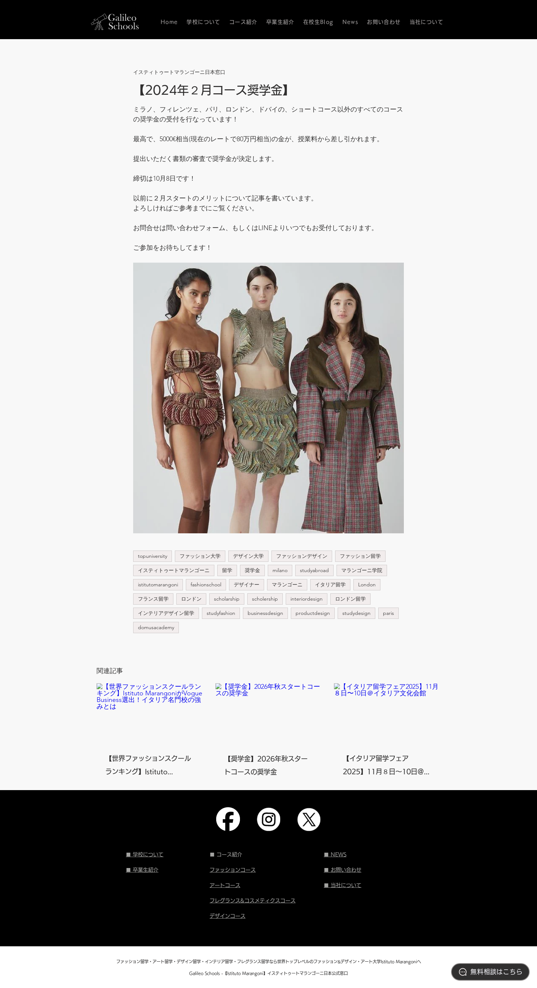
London (367, 584)
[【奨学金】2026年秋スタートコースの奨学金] (268, 713)
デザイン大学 (248, 556)
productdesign (313, 613)
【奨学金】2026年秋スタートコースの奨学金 (266, 765)
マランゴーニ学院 (361, 570)
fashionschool (206, 584)
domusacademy (156, 627)
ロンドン (191, 599)
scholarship (227, 599)
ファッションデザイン (301, 556)
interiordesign (306, 599)
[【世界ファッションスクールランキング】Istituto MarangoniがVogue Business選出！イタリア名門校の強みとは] (150, 713)
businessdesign (265, 613)
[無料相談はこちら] (490, 972)
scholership (265, 599)
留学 (227, 570)
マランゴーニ (287, 584)
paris (388, 613)
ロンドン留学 (350, 599)
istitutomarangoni (158, 584)
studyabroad (314, 570)
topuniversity (152, 556)
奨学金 (252, 570)
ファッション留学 (360, 556)
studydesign (356, 613)
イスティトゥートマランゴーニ (174, 570)
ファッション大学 (200, 556)
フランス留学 (153, 599)
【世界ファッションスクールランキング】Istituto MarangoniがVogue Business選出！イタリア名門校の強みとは (148, 766)
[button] (243, 22)
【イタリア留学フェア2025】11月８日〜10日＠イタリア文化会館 (387, 766)
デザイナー (246, 584)
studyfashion (221, 613)
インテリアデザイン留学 (166, 613)
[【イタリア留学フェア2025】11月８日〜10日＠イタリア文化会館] (387, 713)
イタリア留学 (330, 584)
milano (280, 570)
